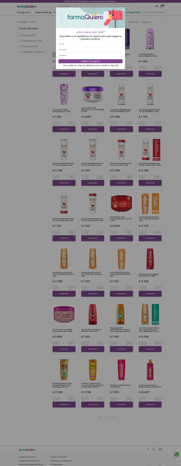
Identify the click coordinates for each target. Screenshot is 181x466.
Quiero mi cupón (90, 61)
